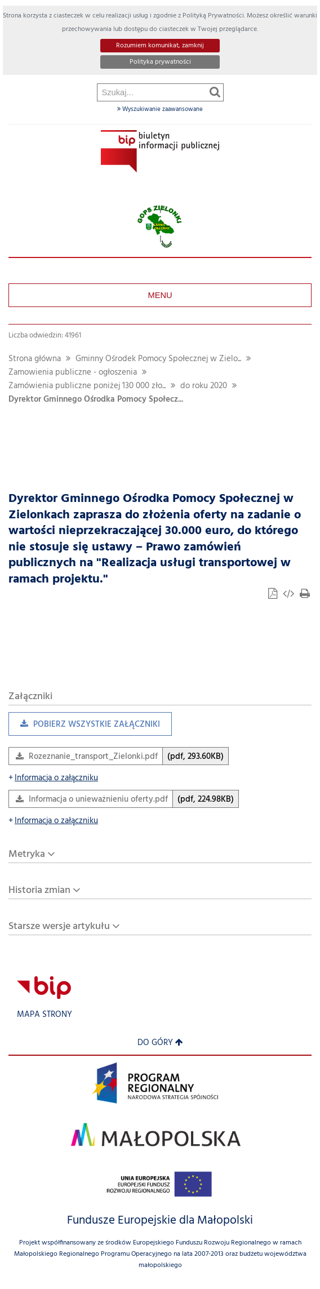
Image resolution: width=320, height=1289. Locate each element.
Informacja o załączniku (53, 778)
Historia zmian (39, 890)
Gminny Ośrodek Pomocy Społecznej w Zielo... (158, 359)
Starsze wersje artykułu (59, 926)
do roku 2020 (203, 386)
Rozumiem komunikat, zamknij (160, 45)
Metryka (26, 854)
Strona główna (34, 359)
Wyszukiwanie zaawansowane (160, 109)
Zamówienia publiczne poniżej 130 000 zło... (87, 386)
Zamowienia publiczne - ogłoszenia (72, 372)
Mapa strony (44, 1014)
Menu (160, 295)
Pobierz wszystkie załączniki (84, 727)
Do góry (160, 1043)
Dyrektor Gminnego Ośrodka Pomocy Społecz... (95, 399)
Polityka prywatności (160, 62)
